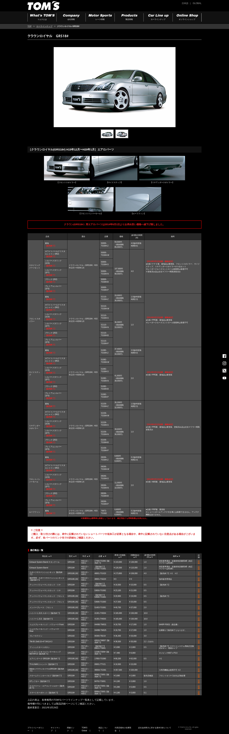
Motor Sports (100, 17)
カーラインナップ (44, 26)
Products (129, 17)
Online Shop (187, 17)
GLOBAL (197, 3)
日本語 (185, 3)
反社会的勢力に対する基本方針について (154, 728)
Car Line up (158, 17)
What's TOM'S (42, 17)
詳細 (199, 562)
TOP (29, 26)
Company (71, 17)
